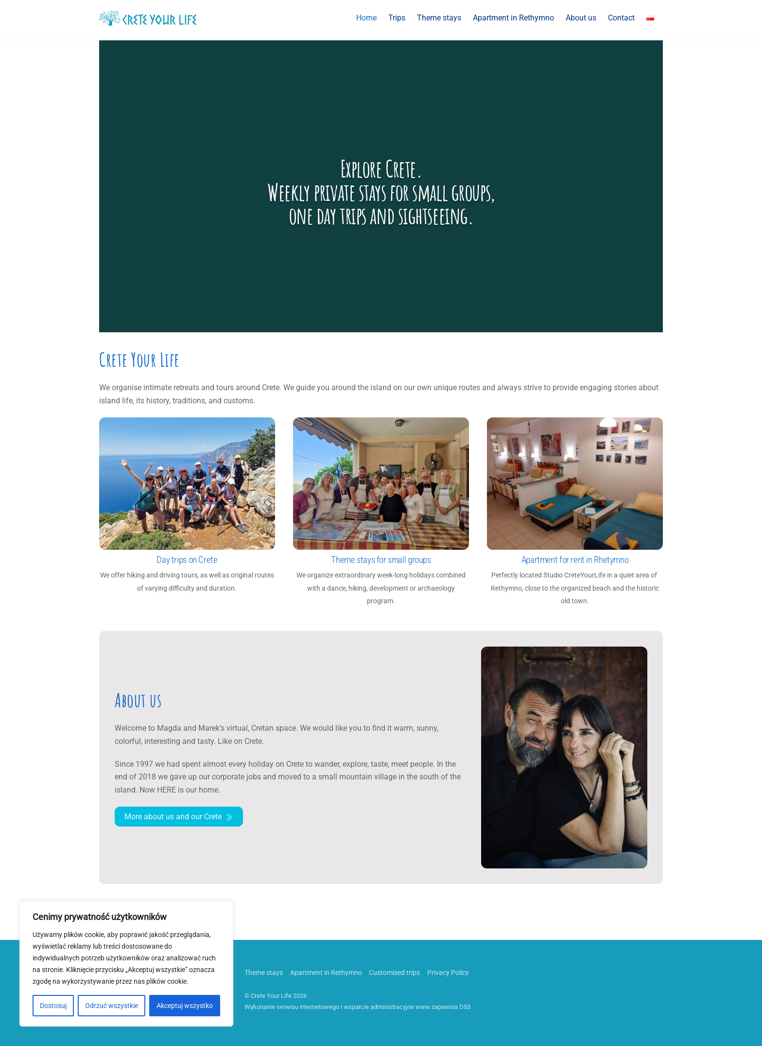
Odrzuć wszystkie (111, 1006)
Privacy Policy (448, 973)
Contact (621, 17)
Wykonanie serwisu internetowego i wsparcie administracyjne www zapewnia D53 (357, 1006)
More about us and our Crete (178, 817)
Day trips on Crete (186, 559)
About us (581, 17)
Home (366, 17)
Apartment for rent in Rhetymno (574, 559)
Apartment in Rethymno (513, 17)
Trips (396, 17)
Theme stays (439, 17)
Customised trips (394, 973)
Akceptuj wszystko (184, 1006)
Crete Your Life (271, 995)
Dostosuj (53, 1006)
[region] (126, 964)
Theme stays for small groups (381, 559)
